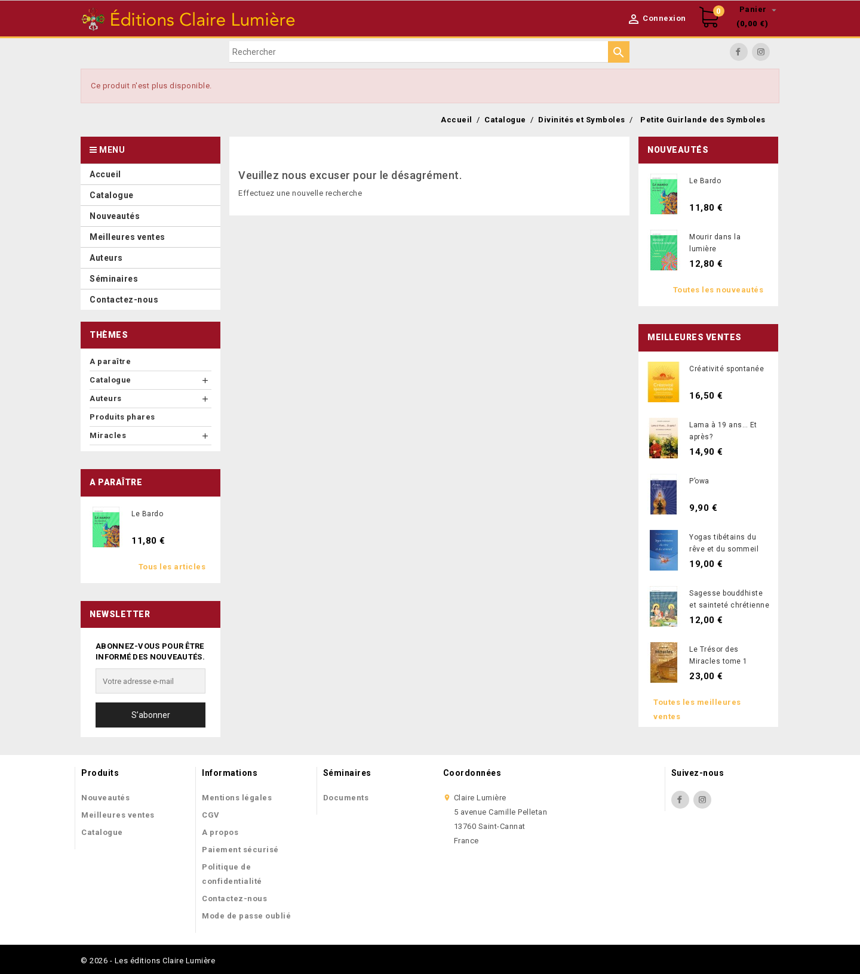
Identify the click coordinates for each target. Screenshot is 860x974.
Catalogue (102, 832)
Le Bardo (147, 514)
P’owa (699, 481)
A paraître (110, 361)
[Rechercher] (429, 52)
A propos (220, 832)
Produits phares (122, 416)
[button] (150, 257)
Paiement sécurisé (240, 849)
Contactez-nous (234, 898)
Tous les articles (172, 566)
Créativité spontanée (726, 369)
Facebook (739, 52)
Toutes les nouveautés (718, 289)
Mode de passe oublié (246, 915)
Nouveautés (105, 797)
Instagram (761, 52)
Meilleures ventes (118, 814)
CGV (211, 814)
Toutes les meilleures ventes (697, 709)
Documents (346, 797)
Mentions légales (237, 797)
